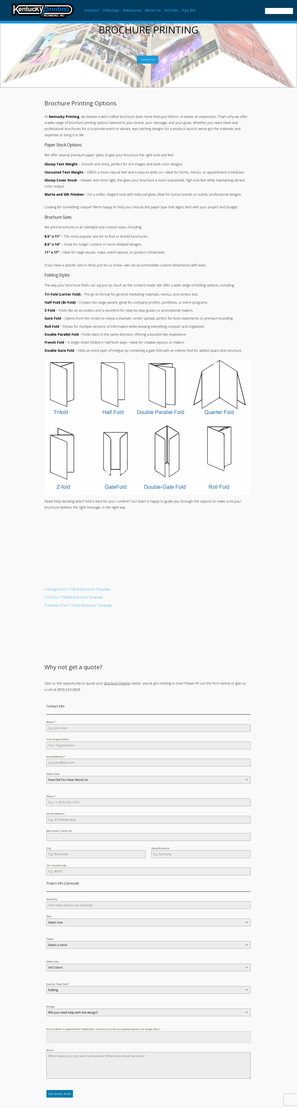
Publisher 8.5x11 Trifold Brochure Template (78, 605)
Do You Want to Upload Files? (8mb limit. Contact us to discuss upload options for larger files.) (103, 1029)
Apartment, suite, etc (59, 831)
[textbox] (145, 779)
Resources (132, 10)
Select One (52, 774)
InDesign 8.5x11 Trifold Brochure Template (77, 589)
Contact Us (147, 59)
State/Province (160, 848)
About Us (153, 10)
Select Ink (52, 961)
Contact (92, 10)
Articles (171, 10)
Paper (50, 939)
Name (50, 722)
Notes (50, 1050)
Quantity (51, 899)
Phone (51, 796)
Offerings (111, 10)
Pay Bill (188, 10)
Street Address (55, 813)
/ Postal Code (56, 866)
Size (48, 916)
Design (50, 1006)
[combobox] (148, 780)
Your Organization (57, 739)
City (48, 848)
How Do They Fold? (57, 984)
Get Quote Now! (59, 1094)
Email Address (55, 757)
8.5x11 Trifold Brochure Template (74, 597)
